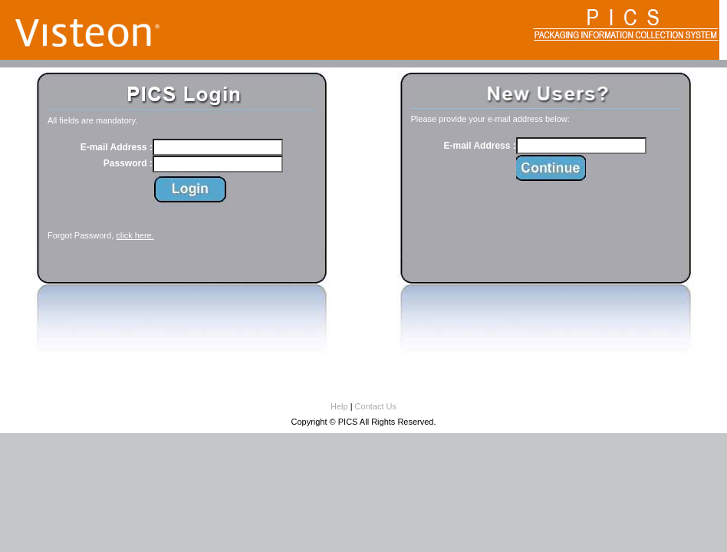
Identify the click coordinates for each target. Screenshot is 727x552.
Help (339, 406)
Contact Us (375, 406)
